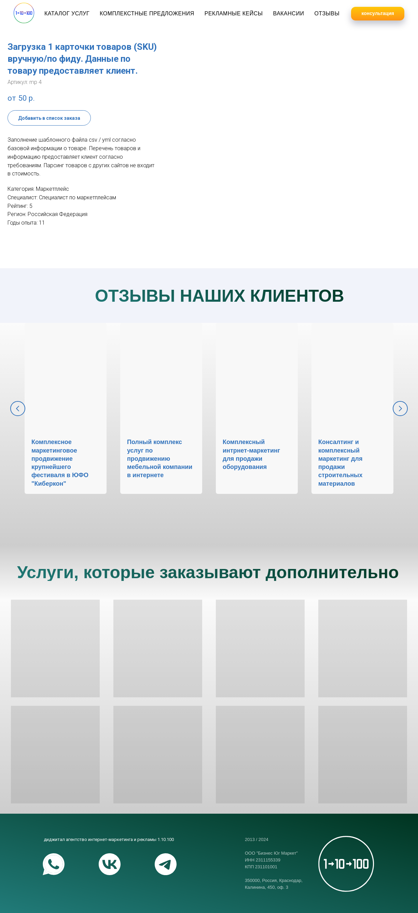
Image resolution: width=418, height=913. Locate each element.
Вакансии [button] (288, 13)
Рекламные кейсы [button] (234, 13)
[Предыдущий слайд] (17, 408)
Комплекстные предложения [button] (147, 13)
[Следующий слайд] (400, 408)
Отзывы (326, 13)
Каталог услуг (66, 13)
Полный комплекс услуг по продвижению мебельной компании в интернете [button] (159, 459)
